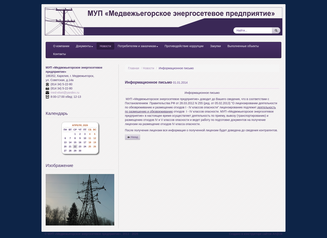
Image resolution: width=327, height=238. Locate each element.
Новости (105, 46)
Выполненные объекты (243, 46)
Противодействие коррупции (184, 46)
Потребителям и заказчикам (138, 46)
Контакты (59, 54)
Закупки (215, 46)
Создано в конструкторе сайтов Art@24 (255, 233)
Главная (133, 68)
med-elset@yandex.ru (65, 92)
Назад (132, 137)
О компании (61, 46)
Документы (84, 46)
